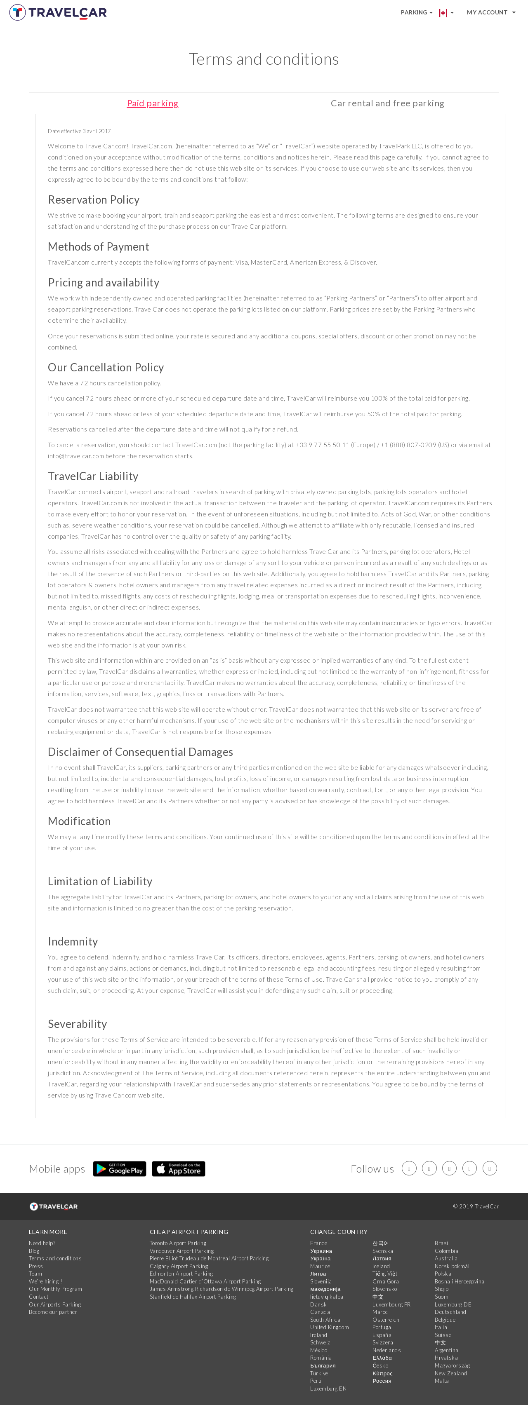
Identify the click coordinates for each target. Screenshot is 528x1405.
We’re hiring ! (45, 1281)
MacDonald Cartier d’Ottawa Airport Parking (205, 1281)
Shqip (442, 1289)
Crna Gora (385, 1281)
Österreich (385, 1319)
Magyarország (452, 1366)
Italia (441, 1327)
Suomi (442, 1296)
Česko (380, 1366)
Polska (443, 1274)
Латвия (381, 1258)
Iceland (381, 1266)
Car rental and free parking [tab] (388, 103)
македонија (325, 1289)
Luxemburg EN (328, 1388)
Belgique (445, 1319)
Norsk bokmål (452, 1266)
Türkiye (319, 1373)
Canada (320, 1312)
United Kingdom (329, 1327)
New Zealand (451, 1373)
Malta (442, 1381)
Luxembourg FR (391, 1304)
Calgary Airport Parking (179, 1266)
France (318, 1243)
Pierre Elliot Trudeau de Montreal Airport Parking (209, 1258)
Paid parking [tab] (153, 103)
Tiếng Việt (384, 1274)
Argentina (447, 1350)
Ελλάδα (382, 1358)
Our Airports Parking (55, 1304)
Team (35, 1274)
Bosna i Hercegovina (460, 1281)
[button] (450, 13)
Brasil (442, 1243)
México (318, 1350)
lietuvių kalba (326, 1296)
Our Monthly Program (55, 1289)
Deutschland (451, 1312)
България (322, 1366)
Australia (446, 1258)
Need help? (42, 1243)
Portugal (382, 1327)
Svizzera (382, 1342)
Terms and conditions (55, 1258)
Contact (39, 1296)
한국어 (380, 1243)
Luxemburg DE (453, 1304)
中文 (378, 1296)
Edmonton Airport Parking (181, 1274)
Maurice (320, 1266)
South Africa (325, 1319)
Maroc (380, 1312)
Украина (321, 1251)
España (381, 1335)
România (321, 1358)
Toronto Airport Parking (178, 1243)
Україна (320, 1258)
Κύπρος (382, 1373)
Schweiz (320, 1342)
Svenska (383, 1251)
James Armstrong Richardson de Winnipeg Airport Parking (222, 1289)
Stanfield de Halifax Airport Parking (193, 1296)
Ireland (319, 1335)
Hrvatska (446, 1358)
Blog (34, 1251)
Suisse (443, 1335)
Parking (417, 12)
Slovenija (321, 1281)
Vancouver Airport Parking (182, 1251)
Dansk (318, 1304)
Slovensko (384, 1289)
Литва (318, 1274)
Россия (381, 1381)
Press (36, 1266)
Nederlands (386, 1350)
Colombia (446, 1251)
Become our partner (53, 1312)
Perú (315, 1381)
